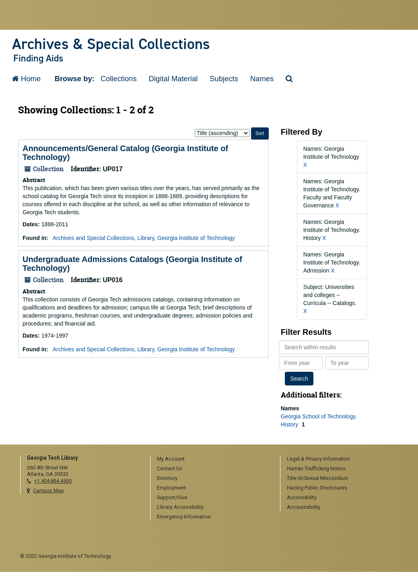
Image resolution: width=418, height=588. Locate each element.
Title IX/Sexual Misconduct (317, 478)
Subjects (224, 78)
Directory (167, 478)
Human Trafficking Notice (316, 468)
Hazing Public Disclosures (317, 488)
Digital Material (173, 78)
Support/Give (172, 497)
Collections (119, 78)
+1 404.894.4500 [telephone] (53, 481)
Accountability (303, 507)
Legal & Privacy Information (318, 459)
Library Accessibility (180, 507)
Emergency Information (184, 517)
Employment (171, 488)
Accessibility (302, 497)
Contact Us (169, 468)
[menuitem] (212, 459)
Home (26, 78)
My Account (171, 459)
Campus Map (48, 491)
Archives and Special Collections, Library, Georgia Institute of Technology (144, 238)
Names (262, 78)
